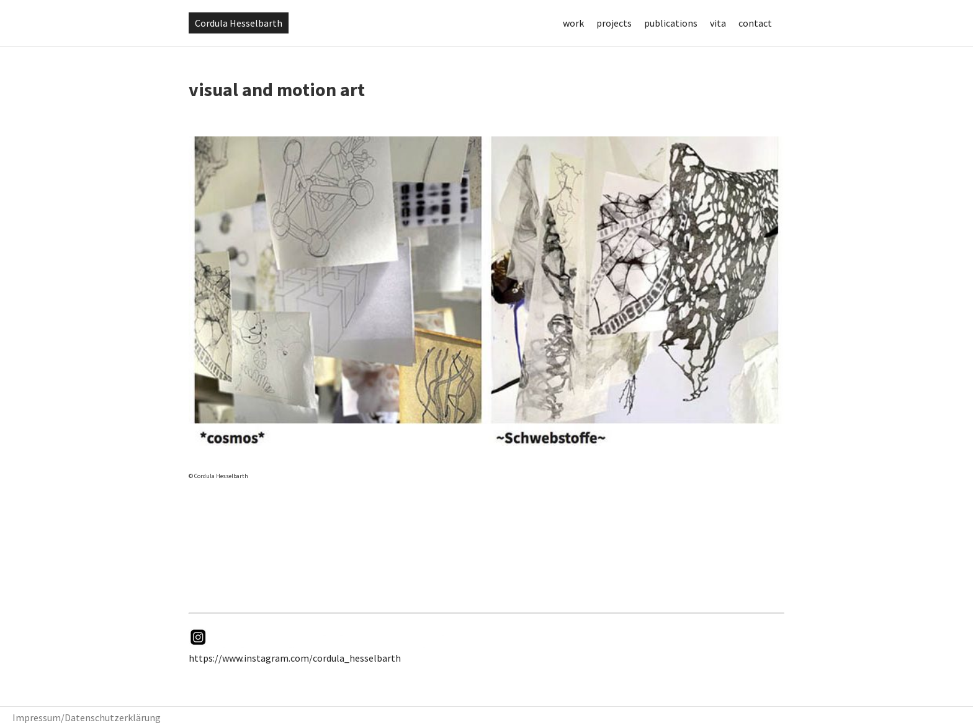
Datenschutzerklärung (113, 717)
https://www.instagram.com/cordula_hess (279, 658)
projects (614, 23)
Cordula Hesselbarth (238, 23)
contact (755, 23)
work (573, 23)
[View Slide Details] (486, 291)
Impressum (36, 717)
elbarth (385, 658)
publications (670, 23)
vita (718, 23)
